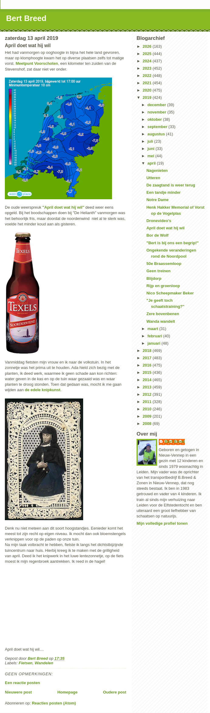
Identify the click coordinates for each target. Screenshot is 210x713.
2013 (148, 387)
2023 (148, 68)
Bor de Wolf (157, 235)
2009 (148, 416)
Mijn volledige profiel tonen (162, 523)
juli (150, 141)
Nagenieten (157, 170)
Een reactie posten (22, 682)
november (157, 112)
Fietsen (26, 663)
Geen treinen (158, 271)
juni (151, 148)
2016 (148, 365)
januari (154, 343)
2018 (148, 350)
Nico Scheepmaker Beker (170, 293)
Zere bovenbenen (162, 313)
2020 (148, 90)
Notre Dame (157, 199)
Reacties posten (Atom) (54, 703)
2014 (148, 379)
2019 (148, 97)
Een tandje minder (163, 192)
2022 (148, 75)
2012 (148, 394)
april (152, 163)
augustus (156, 134)
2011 (148, 401)
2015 (148, 372)
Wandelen (44, 663)
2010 (148, 409)
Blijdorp (153, 278)
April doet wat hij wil (165, 228)
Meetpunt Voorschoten (36, 63)
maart (153, 328)
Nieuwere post (18, 692)
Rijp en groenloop (163, 285)
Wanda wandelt (160, 321)
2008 (148, 423)
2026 (148, 46)
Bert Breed (26, 18)
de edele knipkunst (42, 390)
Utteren (153, 178)
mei (151, 156)
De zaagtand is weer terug (170, 185)
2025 (148, 53)
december (157, 105)
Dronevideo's (158, 220)
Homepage (67, 692)
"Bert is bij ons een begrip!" (172, 243)
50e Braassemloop (163, 263)
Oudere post (114, 692)
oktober (155, 119)
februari (155, 336)
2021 (148, 83)
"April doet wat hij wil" (63, 207)
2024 (148, 61)
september (157, 126)
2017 (148, 358)
